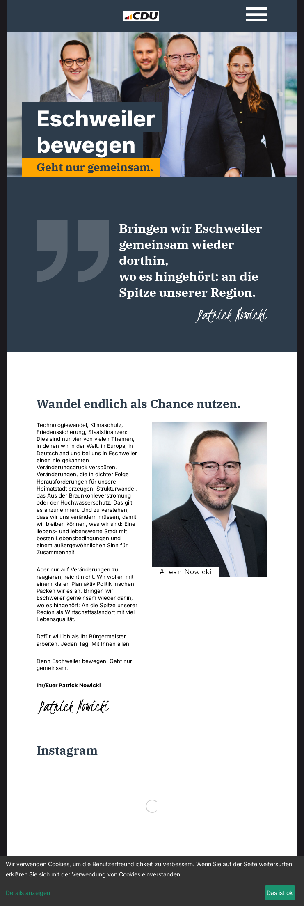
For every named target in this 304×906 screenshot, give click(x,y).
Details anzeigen (28, 892)
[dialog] (152, 881)
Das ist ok (280, 892)
